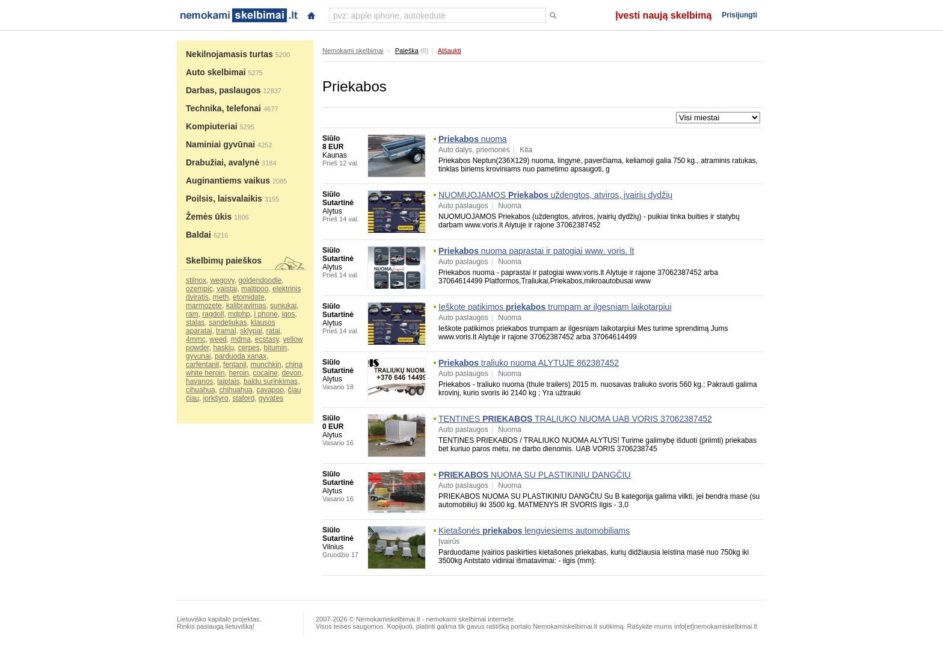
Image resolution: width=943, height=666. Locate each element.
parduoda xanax (240, 356)
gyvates (271, 398)
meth (221, 297)
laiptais (228, 381)
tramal (226, 331)
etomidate (249, 297)
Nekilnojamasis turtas (229, 54)
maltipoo (254, 289)
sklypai (251, 331)
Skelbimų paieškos (224, 260)
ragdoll (213, 314)
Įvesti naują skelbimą (663, 15)
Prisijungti (739, 15)
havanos (199, 381)
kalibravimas (246, 305)
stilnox (196, 280)
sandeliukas (228, 322)
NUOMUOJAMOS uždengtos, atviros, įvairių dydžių (555, 195)
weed (218, 339)
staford (243, 398)
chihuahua (235, 390)
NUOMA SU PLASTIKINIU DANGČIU (534, 474)
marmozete (204, 305)
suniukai (283, 305)
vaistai (227, 289)
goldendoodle (259, 280)
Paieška (407, 50)
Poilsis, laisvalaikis (224, 198)
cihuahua (200, 390)
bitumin (275, 348)
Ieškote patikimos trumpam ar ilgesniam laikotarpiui (555, 307)
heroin (238, 373)
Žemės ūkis (209, 216)
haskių (223, 348)
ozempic (199, 289)
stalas (195, 322)
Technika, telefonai (223, 108)
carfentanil (202, 364)
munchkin (265, 364)
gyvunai (198, 356)
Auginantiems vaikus (228, 180)
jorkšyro (216, 398)
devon (291, 373)
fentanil (235, 364)
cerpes (249, 348)
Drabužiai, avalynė (222, 162)
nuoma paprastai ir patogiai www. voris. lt (536, 251)
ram (192, 314)
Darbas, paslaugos (223, 90)
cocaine (265, 373)
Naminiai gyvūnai (220, 144)
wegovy (222, 280)
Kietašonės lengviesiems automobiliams (534, 530)
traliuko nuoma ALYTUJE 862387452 (528, 363)
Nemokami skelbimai (352, 50)
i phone (265, 314)
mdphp (239, 314)
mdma (241, 339)
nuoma (472, 139)
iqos (288, 314)
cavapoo (269, 390)
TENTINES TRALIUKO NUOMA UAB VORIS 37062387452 (575, 419)
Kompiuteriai (212, 126)
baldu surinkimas (271, 381)
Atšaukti (449, 50)
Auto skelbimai (216, 72)
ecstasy (267, 339)
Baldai (198, 234)
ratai (273, 331)
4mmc (196, 339)
